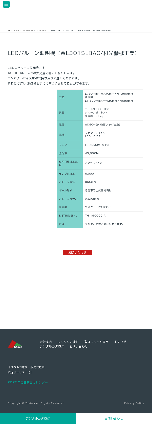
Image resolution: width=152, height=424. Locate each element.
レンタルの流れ (68, 341)
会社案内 (46, 341)
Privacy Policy (134, 403)
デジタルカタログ (52, 346)
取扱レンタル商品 (97, 341)
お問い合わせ (77, 252)
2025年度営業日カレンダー (28, 382)
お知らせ (120, 341)
